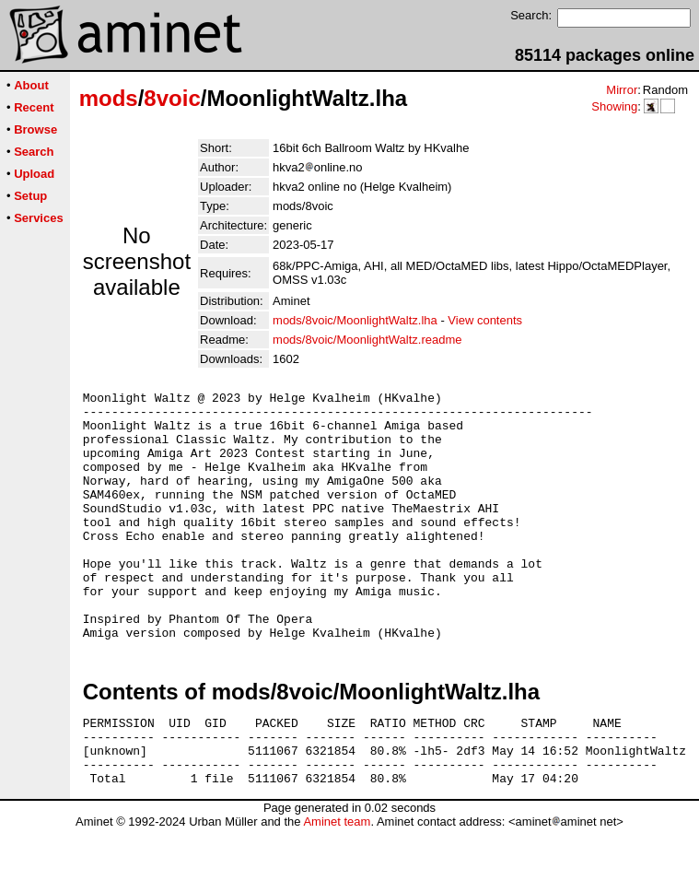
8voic (172, 98)
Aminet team (336, 885)
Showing (614, 106)
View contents (485, 320)
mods (108, 98)
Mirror (621, 90)
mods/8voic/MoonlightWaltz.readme (367, 339)
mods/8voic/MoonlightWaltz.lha (355, 320)
